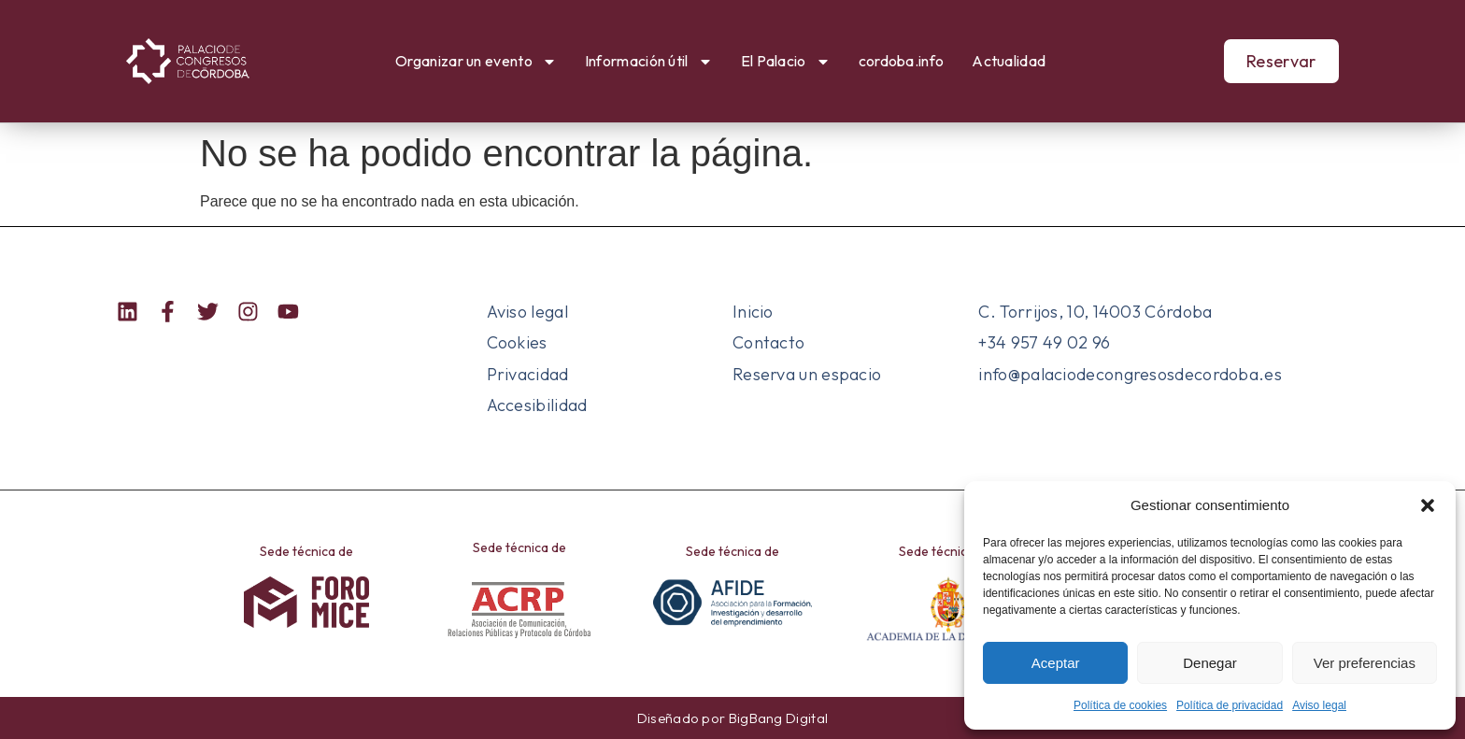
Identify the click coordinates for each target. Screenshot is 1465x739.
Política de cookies (1120, 705)
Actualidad (1008, 60)
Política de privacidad (1229, 705)
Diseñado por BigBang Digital (732, 718)
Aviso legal (1319, 705)
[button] (1427, 505)
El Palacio (786, 61)
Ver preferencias (1364, 663)
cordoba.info (902, 60)
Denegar (1210, 663)
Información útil (649, 61)
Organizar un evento (476, 61)
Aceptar (1055, 663)
